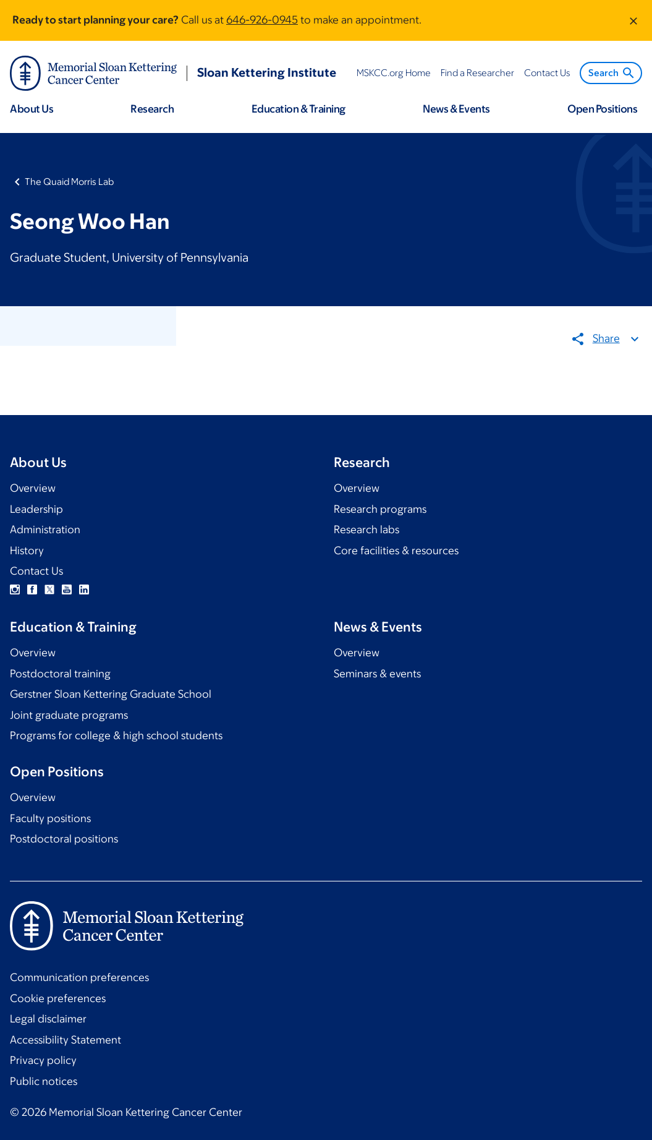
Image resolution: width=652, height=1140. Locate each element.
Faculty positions (50, 818)
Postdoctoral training (60, 673)
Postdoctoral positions (64, 839)
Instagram (15, 589)
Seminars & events (377, 673)
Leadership (36, 509)
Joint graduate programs (69, 715)
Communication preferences (79, 977)
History (27, 550)
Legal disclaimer (48, 1019)
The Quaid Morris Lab (69, 181)
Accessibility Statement (65, 1040)
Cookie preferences (58, 998)
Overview (33, 488)
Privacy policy (43, 1060)
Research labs (366, 529)
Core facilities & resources (396, 550)
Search (612, 73)
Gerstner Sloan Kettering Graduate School (110, 694)
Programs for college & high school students (116, 735)
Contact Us (36, 571)
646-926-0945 (262, 20)
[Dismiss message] (633, 20)
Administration (45, 529)
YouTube (67, 589)
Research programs (380, 509)
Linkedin (84, 589)
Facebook (32, 589)
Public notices (43, 1081)
